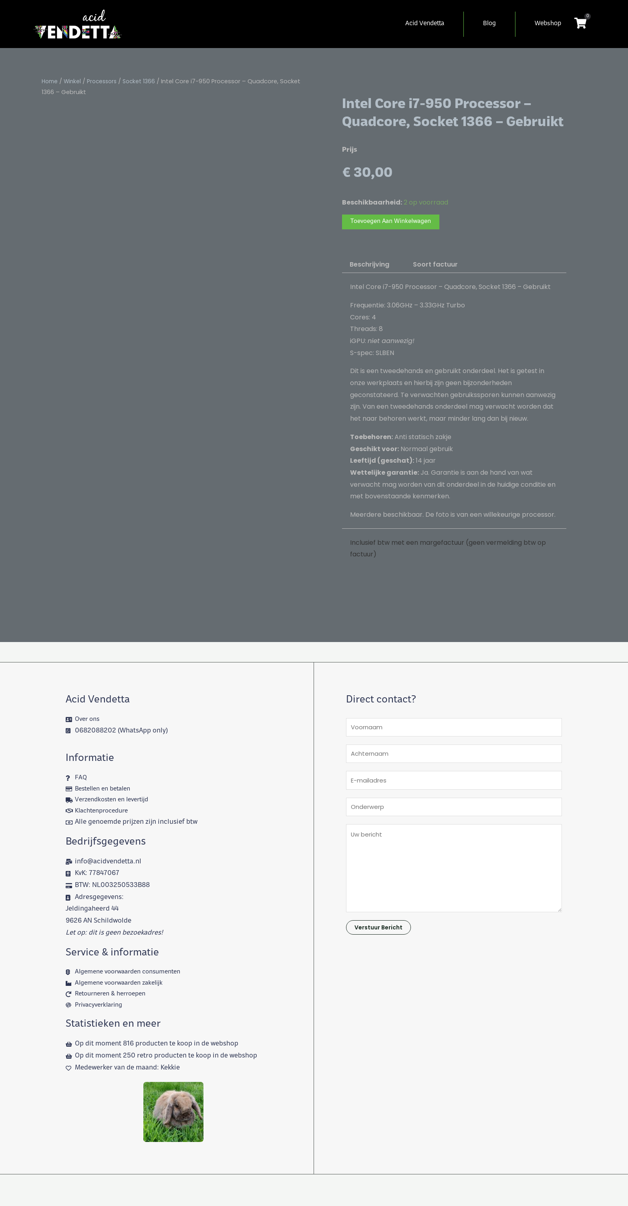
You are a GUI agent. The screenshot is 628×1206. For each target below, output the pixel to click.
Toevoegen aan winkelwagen (395, 222)
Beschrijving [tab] (369, 265)
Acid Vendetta (424, 24)
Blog (489, 24)
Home (50, 81)
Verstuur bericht (378, 936)
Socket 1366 (144, 81)
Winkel (74, 81)
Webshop (548, 24)
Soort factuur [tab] (435, 265)
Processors (105, 81)
